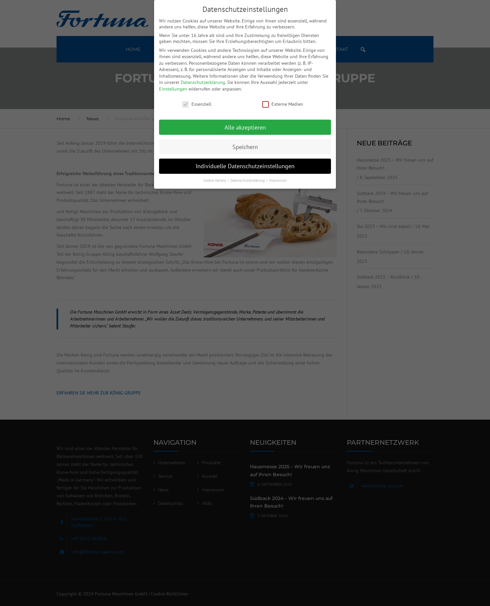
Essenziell (196, 104)
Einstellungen (173, 89)
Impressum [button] (278, 180)
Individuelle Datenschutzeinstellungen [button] (245, 166)
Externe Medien (282, 104)
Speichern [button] (245, 147)
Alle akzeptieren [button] (245, 127)
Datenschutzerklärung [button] (248, 180)
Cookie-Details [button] (215, 180)
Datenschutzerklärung (203, 82)
